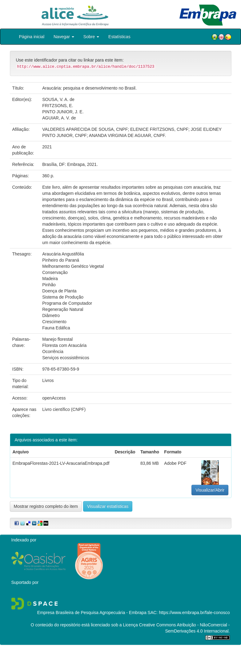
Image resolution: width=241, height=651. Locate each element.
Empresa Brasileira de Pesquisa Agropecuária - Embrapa (92, 612)
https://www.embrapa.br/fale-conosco (194, 612)
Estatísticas (119, 36)
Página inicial (32, 36)
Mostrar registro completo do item (46, 506)
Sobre (91, 36)
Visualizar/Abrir (209, 490)
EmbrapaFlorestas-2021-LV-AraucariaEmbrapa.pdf (61, 463)
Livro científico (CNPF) (64, 409)
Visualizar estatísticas (107, 506)
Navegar (64, 36)
